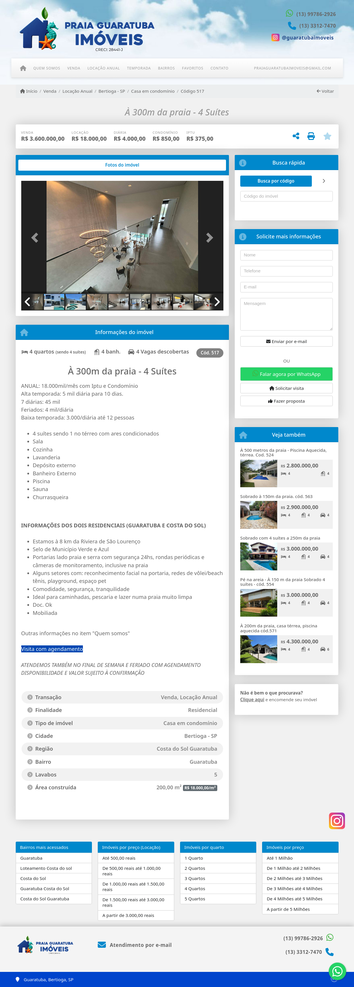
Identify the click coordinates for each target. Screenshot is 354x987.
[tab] (39, 165)
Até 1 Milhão (280, 858)
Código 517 (192, 91)
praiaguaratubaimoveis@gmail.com (292, 68)
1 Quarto (194, 858)
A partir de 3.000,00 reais (128, 915)
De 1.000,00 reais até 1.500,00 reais (133, 886)
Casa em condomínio (153, 91)
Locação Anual (104, 68)
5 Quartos (195, 899)
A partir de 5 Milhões (288, 909)
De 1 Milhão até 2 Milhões (293, 868)
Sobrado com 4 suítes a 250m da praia (280, 538)
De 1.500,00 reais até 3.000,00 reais (133, 902)
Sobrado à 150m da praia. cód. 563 (276, 496)
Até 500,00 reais (118, 858)
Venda (74, 68)
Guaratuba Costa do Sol (44, 888)
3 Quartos (195, 878)
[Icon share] (302, 37)
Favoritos (192, 68)
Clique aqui (252, 699)
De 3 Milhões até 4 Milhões (294, 888)
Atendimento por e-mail (135, 945)
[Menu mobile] (23, 68)
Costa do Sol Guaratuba (44, 899)
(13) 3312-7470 (317, 25)
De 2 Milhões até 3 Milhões (294, 878)
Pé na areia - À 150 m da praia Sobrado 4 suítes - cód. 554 (282, 582)
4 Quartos (195, 888)
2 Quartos (195, 868)
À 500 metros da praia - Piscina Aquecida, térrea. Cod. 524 (283, 452)
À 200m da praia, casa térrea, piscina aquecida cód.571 (278, 628)
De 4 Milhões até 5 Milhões (294, 899)
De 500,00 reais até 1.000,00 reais (131, 871)
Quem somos (46, 68)
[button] (36, 237)
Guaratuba (31, 858)
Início (29, 91)
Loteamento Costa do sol (46, 868)
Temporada (139, 68)
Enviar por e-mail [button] (286, 341)
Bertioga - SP (111, 91)
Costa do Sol (33, 878)
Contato (220, 68)
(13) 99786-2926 (316, 14)
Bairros (166, 68)
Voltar (325, 91)
